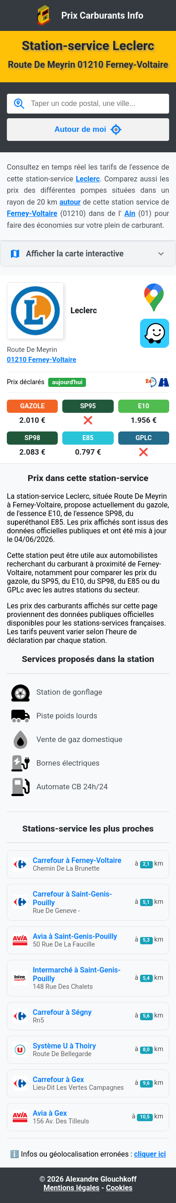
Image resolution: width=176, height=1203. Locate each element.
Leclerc (88, 179)
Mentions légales (72, 1187)
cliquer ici (150, 1154)
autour (70, 202)
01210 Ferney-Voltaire (41, 360)
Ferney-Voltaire (32, 213)
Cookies (119, 1187)
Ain (130, 213)
